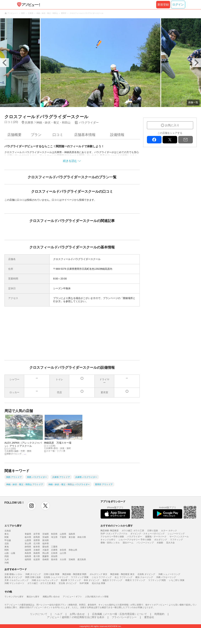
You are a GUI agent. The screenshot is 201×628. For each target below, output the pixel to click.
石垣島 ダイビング (146, 574)
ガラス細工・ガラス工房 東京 (41, 583)
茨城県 (45, 537)
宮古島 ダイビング (67, 583)
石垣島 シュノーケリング (56, 577)
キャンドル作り (107, 539)
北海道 (7, 531)
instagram (31, 505)
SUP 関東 (84, 583)
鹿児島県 (81, 559)
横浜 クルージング (144, 577)
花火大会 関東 (98, 583)
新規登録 (163, 4)
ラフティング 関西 (157, 580)
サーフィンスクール (179, 536)
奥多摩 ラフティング (71, 580)
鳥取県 (28, 553)
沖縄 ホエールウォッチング (45, 580)
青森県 (28, 534)
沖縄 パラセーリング (166, 577)
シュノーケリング (176, 533)
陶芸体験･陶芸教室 (109, 530)
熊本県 (54, 559)
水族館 (160, 542)
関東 (6, 537)
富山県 (28, 543)
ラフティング (176, 539)
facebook (154, 139)
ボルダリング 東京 (98, 574)
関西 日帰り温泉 (33, 577)
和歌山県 (73, 550)
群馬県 (36, 537)
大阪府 (45, 550)
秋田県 (54, 534)
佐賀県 (36, 559)
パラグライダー (134, 536)
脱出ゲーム (128, 542)
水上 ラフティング (123, 577)
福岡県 (28, 559)
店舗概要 (14, 135)
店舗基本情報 (85, 135)
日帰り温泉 (152, 530)
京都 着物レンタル (13, 574)
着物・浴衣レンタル (110, 542)
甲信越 (7, 540)
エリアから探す (13, 525)
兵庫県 (54, 550)
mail (185, 139)
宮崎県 (72, 559)
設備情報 (117, 135)
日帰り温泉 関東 (51, 574)
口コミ (57, 135)
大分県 (63, 559)
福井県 (45, 543)
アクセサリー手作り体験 (112, 536)
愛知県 (45, 546)
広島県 (54, 553)
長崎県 (45, 559)
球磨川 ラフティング (135, 580)
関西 (6, 550)
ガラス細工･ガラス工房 (133, 530)
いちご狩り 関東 (176, 580)
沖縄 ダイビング (33, 574)
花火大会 (170, 542)
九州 (6, 559)
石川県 (36, 543)
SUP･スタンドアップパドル (113, 533)
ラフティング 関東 (80, 577)
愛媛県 (45, 556)
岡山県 (45, 553)
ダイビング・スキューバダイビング (147, 533)
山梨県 (28, 540)
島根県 (36, 553)
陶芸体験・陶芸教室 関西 (74, 574)
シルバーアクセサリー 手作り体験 (134, 539)
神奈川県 (81, 537)
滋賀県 (28, 550)
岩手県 (36, 534)
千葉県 (63, 537)
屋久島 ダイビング (13, 577)
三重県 (54, 546)
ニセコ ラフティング (102, 577)
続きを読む (70, 160)
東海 (6, 546)
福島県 (72, 534)
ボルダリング (160, 539)
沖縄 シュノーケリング (169, 574)
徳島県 (28, 556)
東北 (6, 534)
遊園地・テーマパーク (155, 536)
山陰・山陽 (9, 553)
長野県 (36, 540)
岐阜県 (36, 546)
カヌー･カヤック (169, 530)
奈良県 (63, 550)
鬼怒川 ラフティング (112, 580)
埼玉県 (54, 537)
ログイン (178, 4)
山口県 (63, 553)
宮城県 (45, 534)
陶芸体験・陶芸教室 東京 (122, 574)
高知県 (54, 556)
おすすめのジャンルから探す (116, 525)
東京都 (72, 537)
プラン (36, 135)
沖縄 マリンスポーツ (14, 583)
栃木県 (28, 537)
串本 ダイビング (91, 580)
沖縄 (6, 562)
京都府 (36, 550)
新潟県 (45, 540)
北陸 (6, 543)
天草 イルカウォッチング (16, 580)
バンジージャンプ (145, 542)
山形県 (63, 534)
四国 (6, 556)
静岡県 (28, 546)
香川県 (36, 556)
